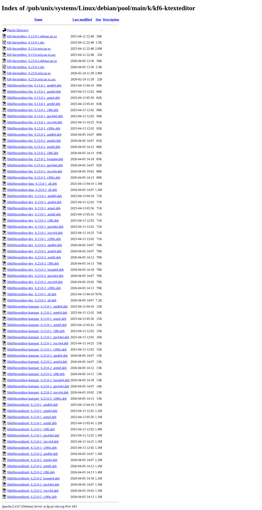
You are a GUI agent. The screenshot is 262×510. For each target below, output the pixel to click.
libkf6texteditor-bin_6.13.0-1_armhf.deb (33, 104)
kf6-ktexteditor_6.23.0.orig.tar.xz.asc (31, 79)
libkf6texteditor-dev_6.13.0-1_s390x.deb (34, 239)
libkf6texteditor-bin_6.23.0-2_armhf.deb (33, 147)
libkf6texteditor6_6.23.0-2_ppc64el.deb (33, 484)
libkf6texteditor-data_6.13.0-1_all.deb (32, 183)
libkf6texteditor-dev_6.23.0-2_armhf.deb (34, 257)
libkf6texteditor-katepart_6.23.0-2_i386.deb (36, 374)
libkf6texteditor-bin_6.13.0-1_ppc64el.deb (35, 116)
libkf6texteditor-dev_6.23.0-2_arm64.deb (34, 251)
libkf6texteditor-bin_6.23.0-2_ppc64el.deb (35, 165)
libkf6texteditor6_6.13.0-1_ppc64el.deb (33, 435)
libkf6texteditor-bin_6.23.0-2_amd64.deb (34, 134)
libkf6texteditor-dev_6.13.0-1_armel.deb (34, 208)
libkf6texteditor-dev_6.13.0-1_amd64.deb (34, 196)
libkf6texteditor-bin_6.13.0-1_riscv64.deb (34, 122)
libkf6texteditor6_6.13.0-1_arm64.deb (32, 411)
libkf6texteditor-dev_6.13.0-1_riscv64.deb (35, 233)
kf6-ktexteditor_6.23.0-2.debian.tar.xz (32, 61)
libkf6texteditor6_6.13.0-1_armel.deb (31, 417)
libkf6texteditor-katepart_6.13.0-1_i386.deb (36, 331)
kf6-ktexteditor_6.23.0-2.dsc (26, 67)
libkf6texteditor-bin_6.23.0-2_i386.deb (32, 153)
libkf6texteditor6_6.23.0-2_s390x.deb (32, 497)
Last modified (82, 19)
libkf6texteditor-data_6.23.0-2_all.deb (32, 190)
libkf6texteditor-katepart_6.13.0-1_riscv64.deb (38, 343)
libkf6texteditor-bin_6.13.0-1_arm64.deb (34, 91)
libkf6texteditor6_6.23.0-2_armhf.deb (32, 466)
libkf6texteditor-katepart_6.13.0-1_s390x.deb (37, 349)
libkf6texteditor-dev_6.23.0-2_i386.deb (33, 263)
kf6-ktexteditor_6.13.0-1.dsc (26, 42)
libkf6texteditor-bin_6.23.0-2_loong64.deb (35, 159)
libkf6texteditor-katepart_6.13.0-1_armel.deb (36, 318)
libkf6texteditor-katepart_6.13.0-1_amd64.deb (37, 306)
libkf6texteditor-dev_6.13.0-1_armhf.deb (34, 214)
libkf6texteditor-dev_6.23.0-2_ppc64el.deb (35, 276)
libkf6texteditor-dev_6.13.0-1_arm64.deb (34, 202)
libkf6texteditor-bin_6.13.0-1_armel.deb (33, 97)
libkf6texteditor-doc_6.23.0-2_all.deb (31, 300)
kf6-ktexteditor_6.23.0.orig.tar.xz (29, 73)
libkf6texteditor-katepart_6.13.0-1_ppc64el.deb (38, 337)
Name (38, 19)
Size (98, 19)
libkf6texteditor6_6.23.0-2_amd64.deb (32, 454)
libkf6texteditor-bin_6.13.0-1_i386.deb (32, 110)
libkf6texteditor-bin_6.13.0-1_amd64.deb (34, 85)
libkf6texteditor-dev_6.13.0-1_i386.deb (33, 220)
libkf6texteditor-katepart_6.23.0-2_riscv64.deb (38, 392)
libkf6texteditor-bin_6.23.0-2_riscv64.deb (34, 171)
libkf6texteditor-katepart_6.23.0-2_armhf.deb (37, 368)
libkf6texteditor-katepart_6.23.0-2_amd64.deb (37, 355)
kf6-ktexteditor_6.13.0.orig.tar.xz (29, 48)
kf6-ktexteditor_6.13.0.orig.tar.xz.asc (31, 54)
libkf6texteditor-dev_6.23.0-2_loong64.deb (35, 269)
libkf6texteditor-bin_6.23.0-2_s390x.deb (33, 177)
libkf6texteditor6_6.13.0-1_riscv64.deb (33, 441)
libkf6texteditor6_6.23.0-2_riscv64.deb (33, 490)
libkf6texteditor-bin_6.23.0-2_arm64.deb (34, 140)
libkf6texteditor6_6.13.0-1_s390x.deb (32, 447)
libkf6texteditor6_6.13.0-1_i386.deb (31, 429)
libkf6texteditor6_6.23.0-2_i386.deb (31, 472)
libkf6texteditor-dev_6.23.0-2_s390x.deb (34, 288)
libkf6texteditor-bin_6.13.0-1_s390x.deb (33, 128)
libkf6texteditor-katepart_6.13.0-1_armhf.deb (37, 325)
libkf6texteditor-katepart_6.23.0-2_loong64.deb (38, 380)
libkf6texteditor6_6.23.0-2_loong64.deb (33, 478)
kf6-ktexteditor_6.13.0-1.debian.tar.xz (32, 36)
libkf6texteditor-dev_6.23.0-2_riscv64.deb (35, 282)
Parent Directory (18, 30)
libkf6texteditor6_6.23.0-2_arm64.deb (32, 460)
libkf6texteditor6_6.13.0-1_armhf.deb (32, 423)
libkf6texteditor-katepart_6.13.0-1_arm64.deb (37, 312)
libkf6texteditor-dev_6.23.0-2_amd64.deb (34, 245)
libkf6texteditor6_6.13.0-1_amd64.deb (32, 404)
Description (111, 19)
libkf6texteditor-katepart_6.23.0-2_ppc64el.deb (38, 386)
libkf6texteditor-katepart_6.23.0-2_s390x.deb (37, 398)
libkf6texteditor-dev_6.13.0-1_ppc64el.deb (35, 226)
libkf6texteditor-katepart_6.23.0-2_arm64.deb (37, 361)
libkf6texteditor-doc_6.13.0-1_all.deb (31, 294)
